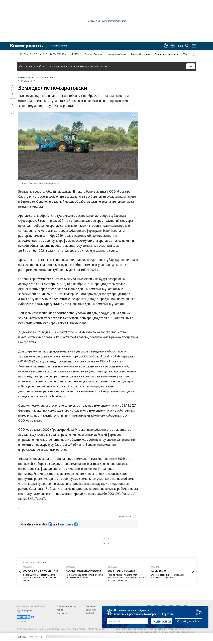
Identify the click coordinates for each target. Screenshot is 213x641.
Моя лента (35, 637)
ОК (190, 66)
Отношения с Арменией (166, 54)
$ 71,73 (23, 54)
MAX (46, 524)
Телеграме (68, 524)
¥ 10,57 (43, 54)
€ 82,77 (33, 54)
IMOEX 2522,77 (57, 54)
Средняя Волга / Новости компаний (35, 77)
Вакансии (91, 609)
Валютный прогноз (140, 54)
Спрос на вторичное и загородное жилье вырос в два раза (167, 576)
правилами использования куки (90, 66)
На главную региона (59, 45)
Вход (180, 45)
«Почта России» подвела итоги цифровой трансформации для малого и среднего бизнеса (127, 577)
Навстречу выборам (116, 54)
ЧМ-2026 (75, 54)
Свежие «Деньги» (93, 54)
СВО (185, 54)
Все (44, 562)
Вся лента (179, 636)
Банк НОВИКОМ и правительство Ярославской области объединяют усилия (40, 577)
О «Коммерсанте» (67, 606)
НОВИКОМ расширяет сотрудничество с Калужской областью (84, 576)
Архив (60, 609)
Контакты (62, 613)
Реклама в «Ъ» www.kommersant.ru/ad (106, 20)
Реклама (90, 606)
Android (90, 613)
